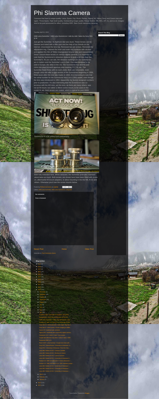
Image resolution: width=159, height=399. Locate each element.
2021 (39, 274)
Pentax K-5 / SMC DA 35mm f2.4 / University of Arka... (55, 322)
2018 (39, 282)
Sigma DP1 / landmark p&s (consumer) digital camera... (55, 332)
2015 (39, 289)
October (42, 297)
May (41, 310)
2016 (39, 287)
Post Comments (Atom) (49, 253)
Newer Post (38, 249)
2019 (39, 279)
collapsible (69, 189)
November (43, 294)
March (42, 374)
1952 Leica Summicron (58, 189)
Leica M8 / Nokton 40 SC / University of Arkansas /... (54, 366)
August (42, 302)
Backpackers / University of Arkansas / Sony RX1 (53, 317)
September (43, 299)
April (41, 312)
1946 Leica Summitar (45, 189)
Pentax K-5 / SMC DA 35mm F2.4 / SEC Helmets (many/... (56, 363)
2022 (39, 271)
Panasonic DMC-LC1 (45, 340)
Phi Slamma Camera (62, 12)
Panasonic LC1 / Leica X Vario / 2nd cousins (52, 335)
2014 (39, 382)
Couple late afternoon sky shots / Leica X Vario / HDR (54, 337)
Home (64, 249)
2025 (39, 264)
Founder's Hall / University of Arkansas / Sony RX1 (54, 314)
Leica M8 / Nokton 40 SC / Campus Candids (52, 350)
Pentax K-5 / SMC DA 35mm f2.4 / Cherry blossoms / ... (55, 361)
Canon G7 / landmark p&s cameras (49, 330)
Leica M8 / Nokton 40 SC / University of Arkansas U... (54, 358)
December (43, 292)
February (42, 377)
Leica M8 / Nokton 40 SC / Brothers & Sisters (52, 353)
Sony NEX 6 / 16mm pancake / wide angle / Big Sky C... (55, 325)
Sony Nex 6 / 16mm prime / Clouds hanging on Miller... (55, 327)
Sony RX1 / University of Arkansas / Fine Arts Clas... (54, 348)
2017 (39, 284)
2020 (39, 277)
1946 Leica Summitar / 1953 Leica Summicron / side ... (55, 320)
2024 (39, 266)
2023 (39, 269)
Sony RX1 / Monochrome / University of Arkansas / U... (55, 345)
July (41, 304)
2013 (39, 385)
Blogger (87, 393)
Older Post (89, 249)
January (42, 379)
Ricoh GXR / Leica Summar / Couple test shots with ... (55, 343)
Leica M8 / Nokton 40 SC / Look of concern (51, 355)
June (41, 307)
